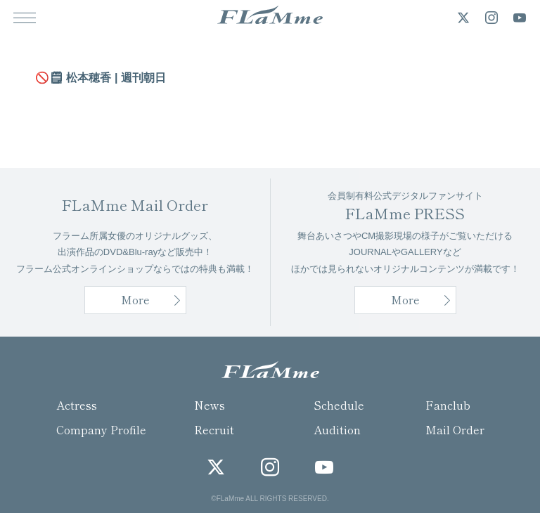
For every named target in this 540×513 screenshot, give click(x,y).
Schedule (339, 404)
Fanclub (447, 404)
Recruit (214, 429)
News (209, 404)
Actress (76, 404)
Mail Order (454, 429)
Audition (337, 429)
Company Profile (101, 429)
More (405, 299)
